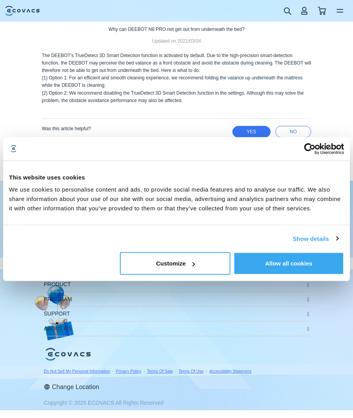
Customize (175, 263)
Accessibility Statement (230, 371)
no (293, 132)
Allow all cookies (288, 263)
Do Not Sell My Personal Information (77, 371)
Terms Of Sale (160, 371)
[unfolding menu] (308, 284)
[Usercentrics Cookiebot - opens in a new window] (310, 148)
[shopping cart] (322, 11)
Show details (311, 238)
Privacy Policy (128, 371)
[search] (287, 10)
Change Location (71, 387)
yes (251, 132)
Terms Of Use (190, 371)
